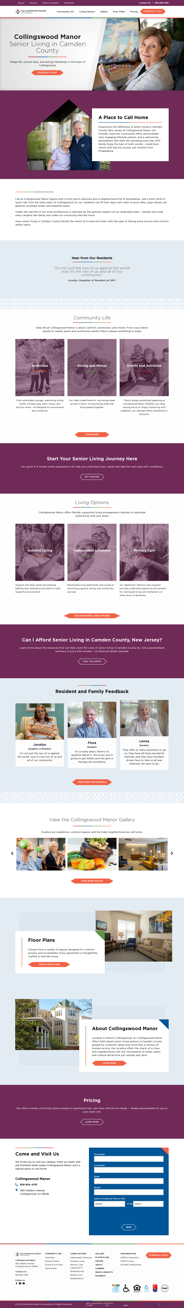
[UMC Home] (30, 11)
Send (129, 1227)
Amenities (50, 1258)
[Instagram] (20, 1283)
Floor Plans (102, 1257)
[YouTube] (23, 1283)
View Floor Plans (49, 964)
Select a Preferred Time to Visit (109, 1199)
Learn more (92, 434)
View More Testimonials (92, 782)
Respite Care (76, 1275)
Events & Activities (54, 1265)
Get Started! (92, 477)
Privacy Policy (99, 1305)
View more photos (92, 881)
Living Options (78, 1254)
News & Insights (104, 1272)
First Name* (99, 1154)
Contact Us (145, 3)
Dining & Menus (52, 1261)
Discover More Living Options (92, 616)
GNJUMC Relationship (130, 1265)
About (99, 1265)
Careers (99, 1268)
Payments (100, 1276)
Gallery (99, 1254)
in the (130, 1204)
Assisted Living (77, 1261)
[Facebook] (16, 1283)
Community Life (53, 1254)
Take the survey (92, 661)
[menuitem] (65, 12)
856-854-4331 (162, 3)
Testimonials (51, 1268)
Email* (97, 1176)
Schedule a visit (47, 73)
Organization (128, 1254)
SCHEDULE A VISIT (152, 11)
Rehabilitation (76, 1279)
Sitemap (165, 1304)
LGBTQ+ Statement (129, 1258)
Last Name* (99, 1165)
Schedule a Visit (158, 1255)
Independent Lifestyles (81, 1258)
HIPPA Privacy (127, 1261)
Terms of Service (116, 1305)
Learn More (109, 1063)
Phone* (97, 1188)
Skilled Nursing (77, 1271)
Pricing (99, 1261)
